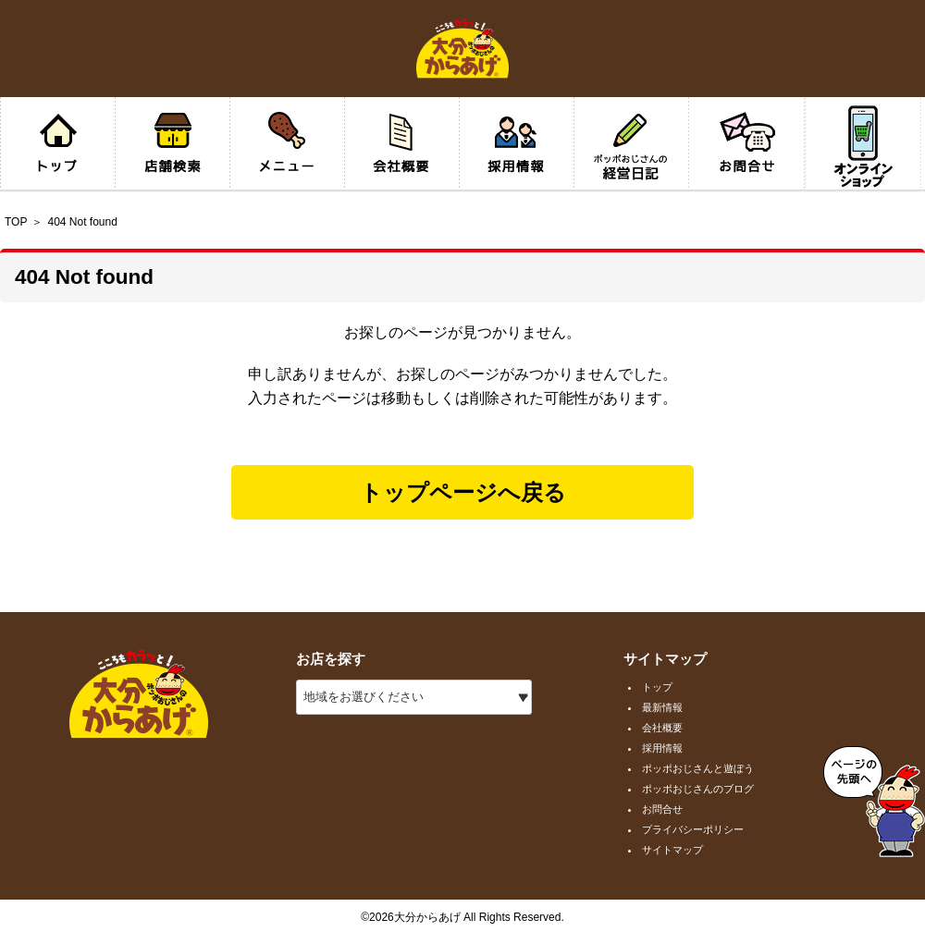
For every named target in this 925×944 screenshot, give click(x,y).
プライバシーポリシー (693, 829)
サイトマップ (672, 849)
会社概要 (662, 727)
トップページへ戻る (463, 492)
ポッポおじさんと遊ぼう (698, 768)
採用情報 (662, 748)
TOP (16, 221)
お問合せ (662, 809)
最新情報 (662, 707)
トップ (657, 687)
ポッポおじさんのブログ (698, 788)
